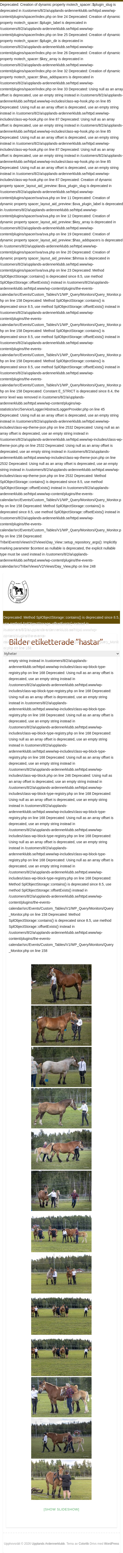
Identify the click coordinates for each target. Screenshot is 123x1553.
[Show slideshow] (61, 1509)
